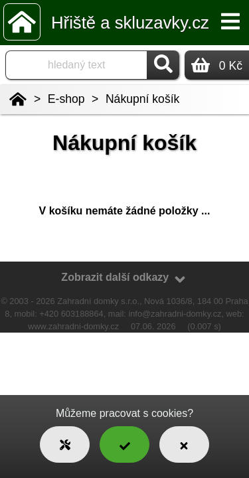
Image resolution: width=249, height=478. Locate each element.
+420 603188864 (71, 314)
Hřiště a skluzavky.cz (130, 22)
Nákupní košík (142, 99)
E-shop (66, 99)
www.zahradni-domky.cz (73, 326)
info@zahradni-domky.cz (174, 314)
